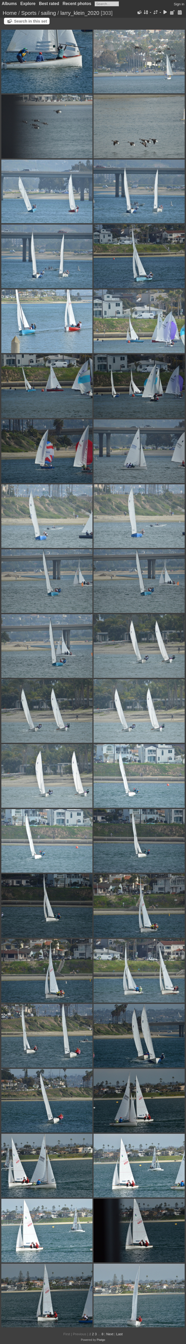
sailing (48, 13)
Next (109, 1334)
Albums (9, 3)
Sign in (179, 4)
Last (119, 1334)
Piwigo (101, 1339)
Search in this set (30, 21)
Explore (28, 3)
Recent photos (77, 3)
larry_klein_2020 (79, 13)
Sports (29, 13)
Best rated (49, 3)
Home (10, 13)
